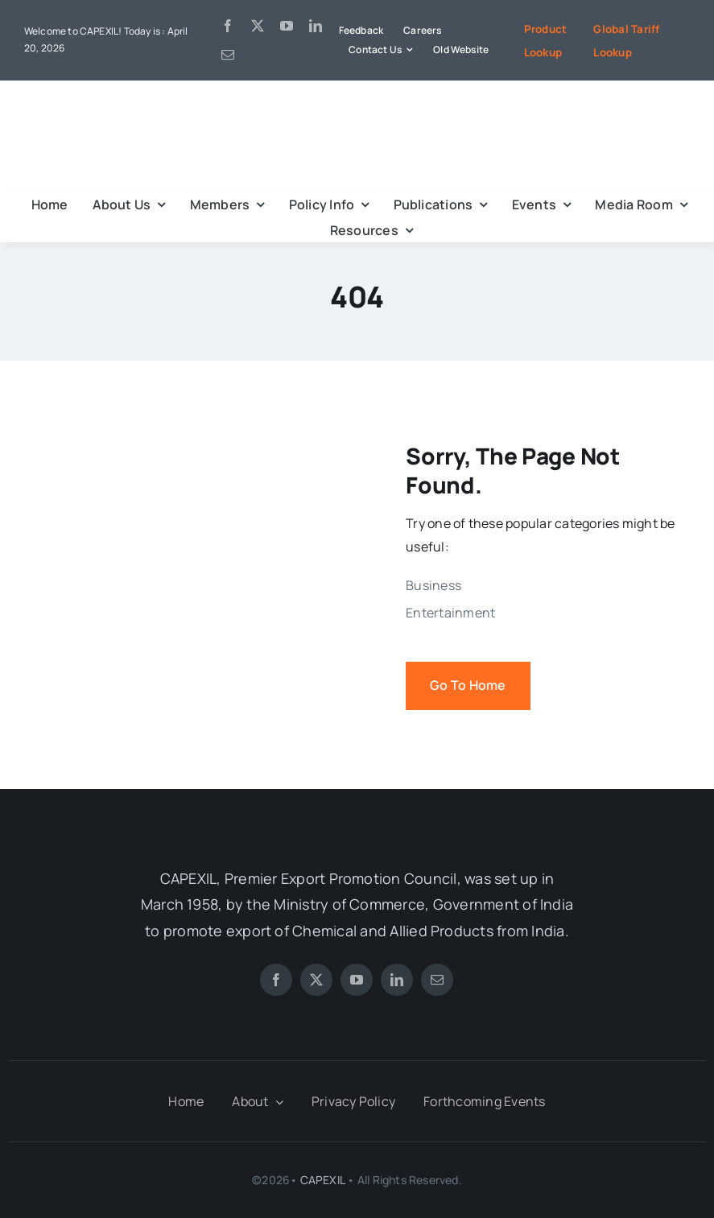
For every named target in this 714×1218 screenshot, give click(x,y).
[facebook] (227, 25)
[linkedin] (315, 25)
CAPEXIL (322, 1179)
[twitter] (257, 25)
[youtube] (286, 25)
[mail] (227, 54)
